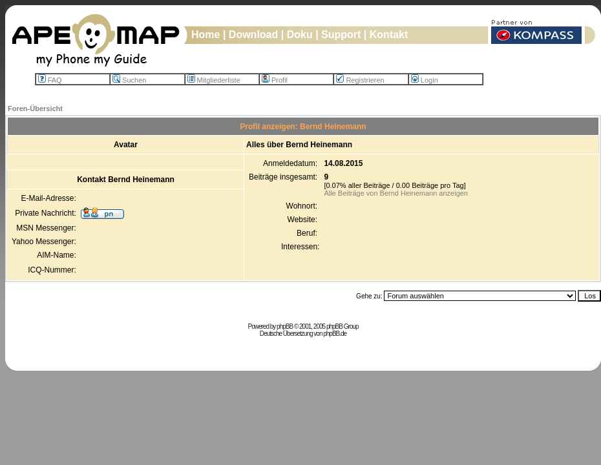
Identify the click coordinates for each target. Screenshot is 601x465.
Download (253, 34)
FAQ (50, 80)
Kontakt (389, 34)
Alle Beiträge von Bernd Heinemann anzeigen (396, 193)
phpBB (285, 326)
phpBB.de (334, 333)
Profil (275, 80)
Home (205, 34)
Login (424, 80)
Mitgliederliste (213, 80)
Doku (300, 34)
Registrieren (360, 80)
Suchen (129, 80)
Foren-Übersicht (35, 108)
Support (341, 34)
